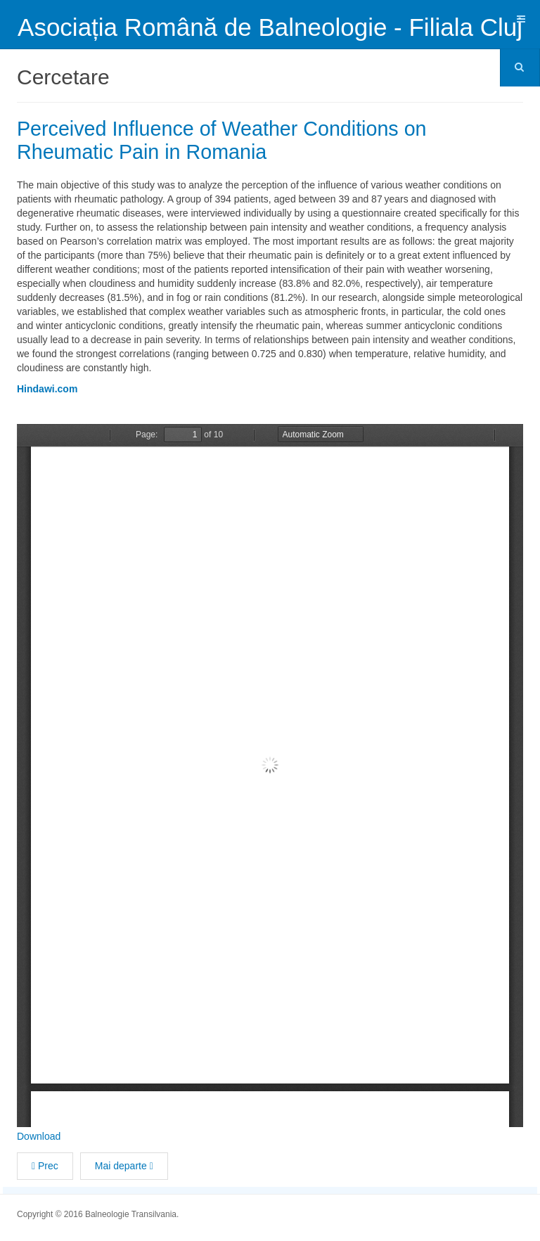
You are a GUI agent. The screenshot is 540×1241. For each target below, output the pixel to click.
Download (38, 1135)
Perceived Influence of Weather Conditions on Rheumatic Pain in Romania (231, 140)
